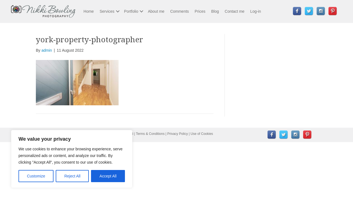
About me (156, 11)
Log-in (255, 11)
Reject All (72, 176)
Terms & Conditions (150, 134)
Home (89, 11)
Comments (179, 11)
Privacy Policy (177, 134)
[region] (71, 159)
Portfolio (131, 11)
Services (107, 11)
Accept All (108, 176)
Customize (36, 176)
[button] (117, 11)
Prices (200, 11)
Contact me (235, 11)
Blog (215, 11)
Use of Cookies (202, 134)
